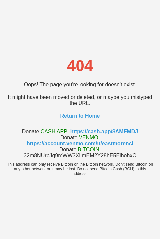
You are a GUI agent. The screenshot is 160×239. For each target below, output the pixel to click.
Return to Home (80, 116)
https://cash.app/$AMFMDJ (104, 131)
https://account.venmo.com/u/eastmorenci (80, 143)
